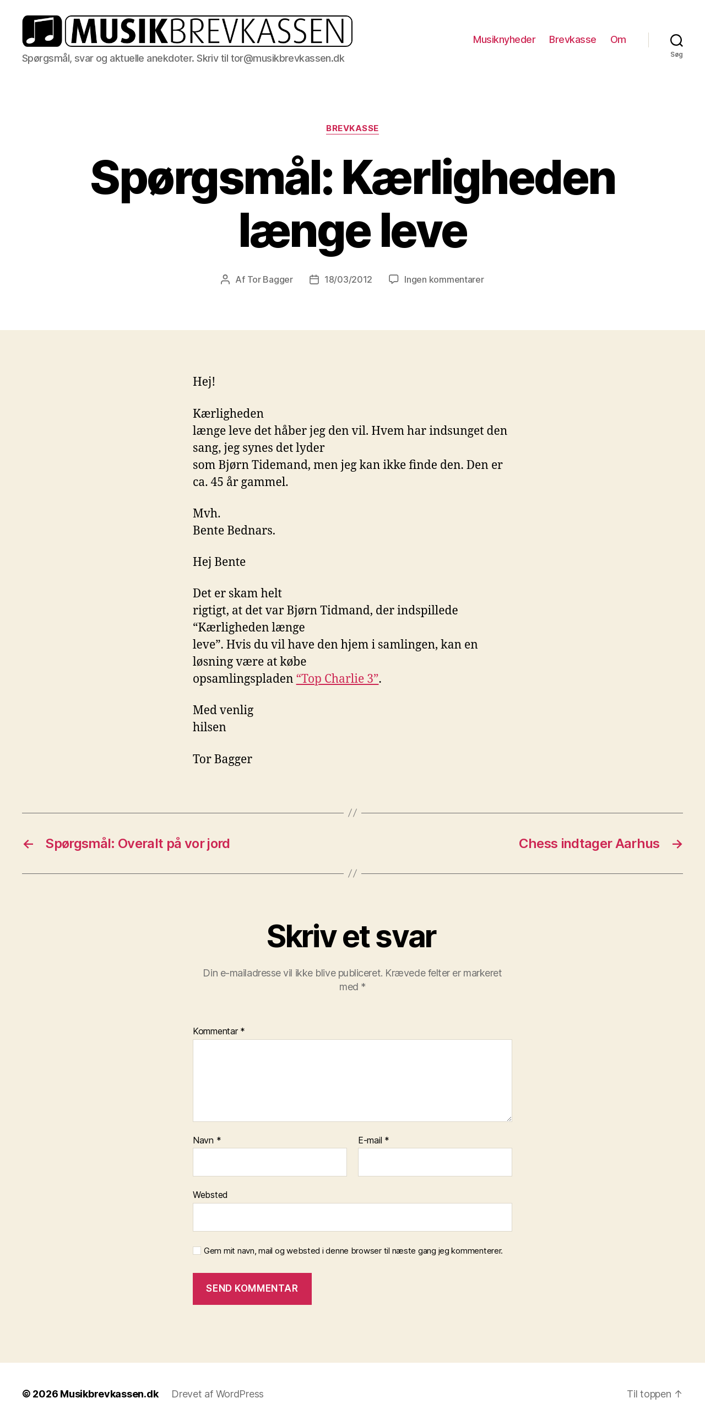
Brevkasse (572, 39)
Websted (210, 1194)
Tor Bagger (270, 279)
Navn (207, 1141)
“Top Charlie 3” (337, 679)
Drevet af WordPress (217, 1394)
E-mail (373, 1141)
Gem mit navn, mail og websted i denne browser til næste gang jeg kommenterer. (353, 1251)
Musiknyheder (504, 39)
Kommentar (219, 1032)
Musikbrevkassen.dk (109, 1394)
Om (618, 39)
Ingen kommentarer (444, 279)
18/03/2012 (348, 279)
